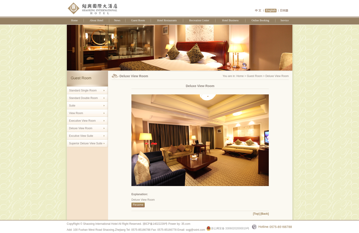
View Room (76, 113)
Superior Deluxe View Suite (86, 143)
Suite (72, 105)
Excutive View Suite (81, 135)
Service (284, 20)
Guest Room (138, 20)
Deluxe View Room (80, 128)
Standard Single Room (83, 90)
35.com (185, 223)
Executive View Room (82, 120)
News (117, 20)
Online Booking (260, 20)
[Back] (264, 213)
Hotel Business (230, 20)
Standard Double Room (83, 98)
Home (74, 20)
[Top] (256, 213)
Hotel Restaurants (167, 20)
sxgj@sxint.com (195, 229)
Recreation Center (199, 20)
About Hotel (96, 20)
